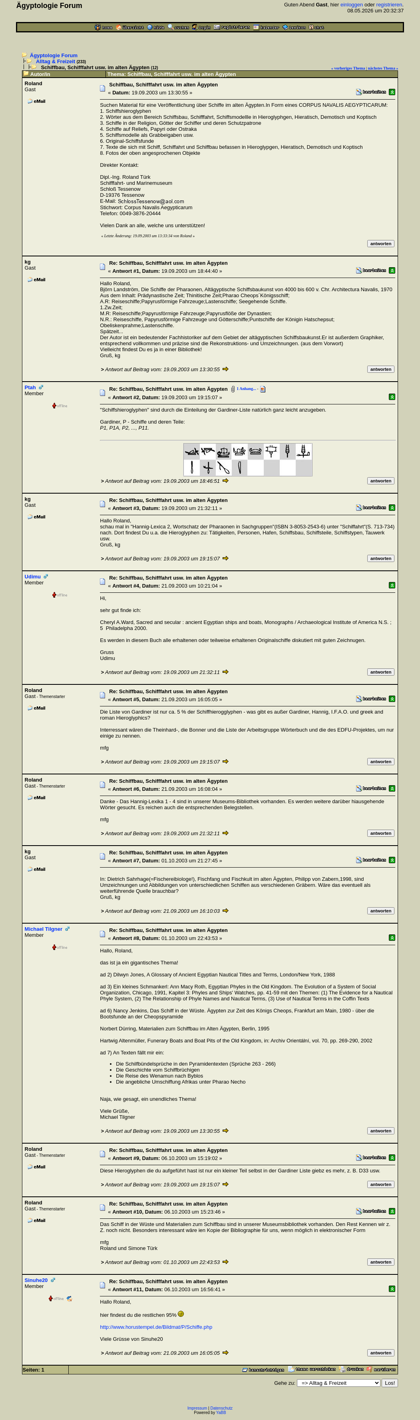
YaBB (221, 1412)
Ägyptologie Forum (54, 55)
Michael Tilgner (43, 929)
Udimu (33, 577)
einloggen (351, 5)
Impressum (197, 1408)
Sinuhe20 (36, 1280)
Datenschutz (222, 1408)
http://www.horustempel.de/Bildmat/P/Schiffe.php (156, 1327)
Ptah (30, 387)
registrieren (389, 5)
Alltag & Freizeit (55, 61)
